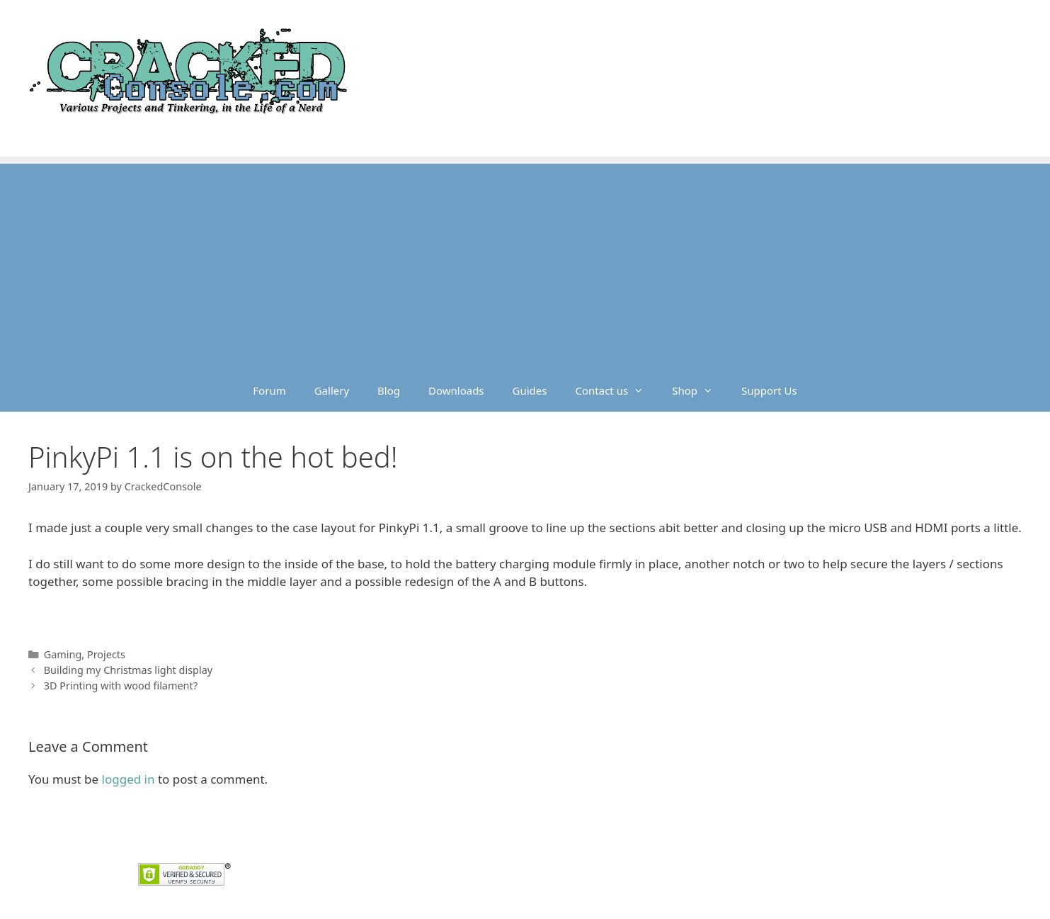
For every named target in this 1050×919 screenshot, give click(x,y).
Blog (388, 390)
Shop (699, 390)
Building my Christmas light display (128, 670)
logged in (128, 779)
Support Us (769, 390)
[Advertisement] (525, 263)
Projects (106, 654)
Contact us (617, 390)
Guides (530, 390)
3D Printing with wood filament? (121, 685)
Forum (269, 390)
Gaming (63, 654)
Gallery (331, 390)
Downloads (456, 390)
